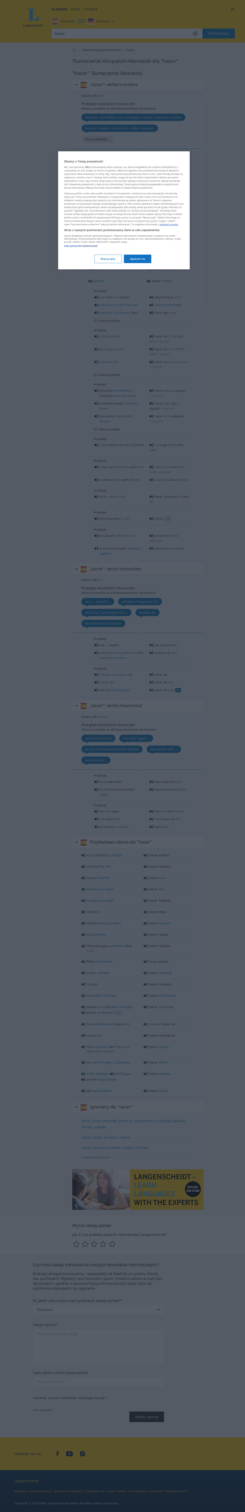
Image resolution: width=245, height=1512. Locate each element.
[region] (124, 210)
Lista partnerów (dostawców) (80, 245)
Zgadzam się (137, 258)
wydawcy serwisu (169, 224)
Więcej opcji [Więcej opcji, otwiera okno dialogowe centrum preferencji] (108, 258)
